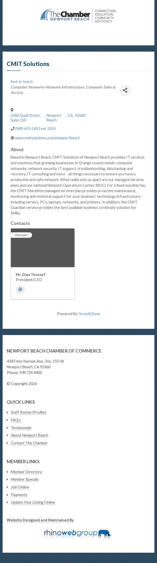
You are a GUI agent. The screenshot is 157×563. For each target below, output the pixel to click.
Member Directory (26, 472)
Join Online (20, 487)
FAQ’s (16, 420)
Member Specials (25, 479)
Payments (19, 495)
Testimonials (21, 428)
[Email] (20, 289)
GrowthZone (89, 314)
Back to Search (22, 81)
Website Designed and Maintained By (40, 520)
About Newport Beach (29, 435)
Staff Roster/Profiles (28, 412)
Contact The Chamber (29, 443)
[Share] (125, 90)
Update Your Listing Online (33, 502)
